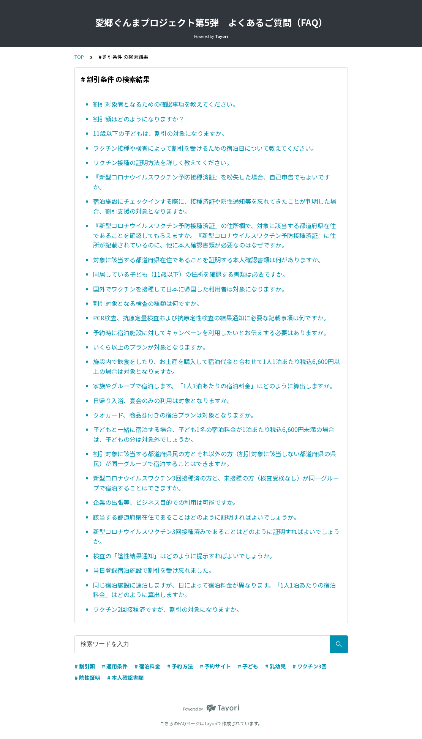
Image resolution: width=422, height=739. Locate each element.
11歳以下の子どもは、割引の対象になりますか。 (160, 133)
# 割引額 (84, 666)
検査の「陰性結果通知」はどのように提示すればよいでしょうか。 (184, 555)
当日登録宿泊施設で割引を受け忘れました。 (154, 570)
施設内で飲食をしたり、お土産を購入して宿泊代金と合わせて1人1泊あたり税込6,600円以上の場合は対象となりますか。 (216, 366)
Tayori (210, 723)
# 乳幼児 (275, 666)
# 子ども (248, 666)
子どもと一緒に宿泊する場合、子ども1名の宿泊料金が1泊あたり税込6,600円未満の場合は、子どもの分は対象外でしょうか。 (213, 434)
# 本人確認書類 (125, 677)
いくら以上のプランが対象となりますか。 (151, 346)
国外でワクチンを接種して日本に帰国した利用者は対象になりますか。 (190, 288)
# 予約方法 (180, 666)
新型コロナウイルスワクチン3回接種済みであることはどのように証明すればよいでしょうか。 (216, 536)
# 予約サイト (215, 666)
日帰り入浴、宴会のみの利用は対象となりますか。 (163, 400)
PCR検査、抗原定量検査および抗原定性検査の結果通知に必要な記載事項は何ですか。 (211, 317)
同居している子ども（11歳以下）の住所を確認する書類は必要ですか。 (190, 274)
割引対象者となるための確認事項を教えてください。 (166, 104)
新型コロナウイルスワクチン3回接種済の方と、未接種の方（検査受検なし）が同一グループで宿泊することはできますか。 (216, 482)
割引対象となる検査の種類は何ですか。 (147, 303)
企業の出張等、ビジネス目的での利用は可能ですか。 (166, 502)
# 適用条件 (115, 666)
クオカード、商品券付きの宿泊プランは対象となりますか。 (175, 414)
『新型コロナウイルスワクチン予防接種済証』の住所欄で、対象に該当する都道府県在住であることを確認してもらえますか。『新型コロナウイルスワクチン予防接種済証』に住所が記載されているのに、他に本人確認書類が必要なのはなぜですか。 (214, 235)
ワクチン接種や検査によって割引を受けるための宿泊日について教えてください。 (205, 148)
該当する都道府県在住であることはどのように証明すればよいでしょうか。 (196, 517)
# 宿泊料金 (147, 666)
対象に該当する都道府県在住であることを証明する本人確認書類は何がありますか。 (208, 259)
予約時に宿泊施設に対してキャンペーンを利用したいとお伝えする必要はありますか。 (211, 332)
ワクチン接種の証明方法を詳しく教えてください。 (162, 162)
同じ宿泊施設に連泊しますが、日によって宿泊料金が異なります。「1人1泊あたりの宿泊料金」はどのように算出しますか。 (214, 589)
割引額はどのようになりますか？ (138, 118)
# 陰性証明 (87, 677)
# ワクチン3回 (309, 666)
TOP (79, 56)
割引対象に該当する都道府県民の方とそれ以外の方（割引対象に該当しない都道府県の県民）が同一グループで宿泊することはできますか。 (214, 458)
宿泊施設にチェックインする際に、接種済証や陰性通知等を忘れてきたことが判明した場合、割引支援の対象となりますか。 (214, 206)
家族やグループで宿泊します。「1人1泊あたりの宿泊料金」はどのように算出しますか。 (214, 385)
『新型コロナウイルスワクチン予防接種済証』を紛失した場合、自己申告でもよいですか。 (211, 181)
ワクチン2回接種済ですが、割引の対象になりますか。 (167, 609)
